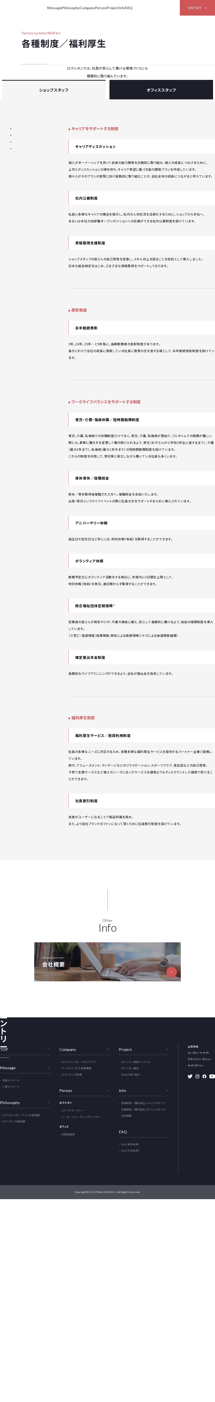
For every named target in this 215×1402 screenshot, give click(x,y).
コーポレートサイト (198, 1133)
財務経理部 (68, 1214)
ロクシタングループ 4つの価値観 (21, 1195)
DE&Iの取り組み (130, 1154)
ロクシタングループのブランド (79, 1142)
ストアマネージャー (73, 1191)
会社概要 (126, 1196)
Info (146, 8)
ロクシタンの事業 (72, 1154)
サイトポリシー (196, 1146)
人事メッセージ (11, 1167)
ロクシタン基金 (130, 1148)
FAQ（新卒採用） (130, 1224)
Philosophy (77, 8)
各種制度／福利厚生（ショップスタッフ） (143, 1183)
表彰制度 (16, 169)
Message (55, 8)
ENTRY (195, 8)
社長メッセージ (11, 1160)
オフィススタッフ (161, 123)
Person (116, 8)
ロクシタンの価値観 (13, 1201)
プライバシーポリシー (200, 1139)
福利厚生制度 (19, 189)
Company (98, 8)
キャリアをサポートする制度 (27, 162)
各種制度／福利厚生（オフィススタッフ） (144, 1189)
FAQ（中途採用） (130, 1231)
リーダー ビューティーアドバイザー (81, 1197)
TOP (4, 1129)
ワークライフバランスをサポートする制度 (25, 179)
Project (132, 8)
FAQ (158, 8)
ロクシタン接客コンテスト (136, 1142)
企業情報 (193, 1126)
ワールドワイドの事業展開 (77, 1148)
